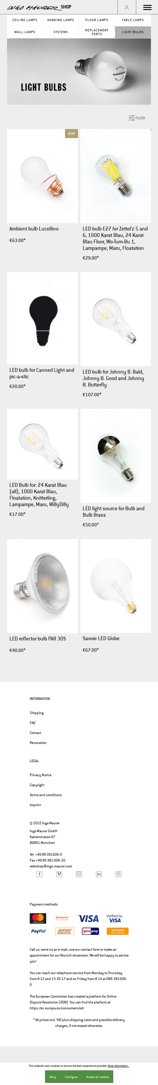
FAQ (32, 722)
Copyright (37, 785)
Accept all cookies (97, 1077)
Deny (52, 1077)
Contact (35, 732)
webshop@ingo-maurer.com (51, 866)
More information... (118, 1066)
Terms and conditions (46, 795)
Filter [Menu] (137, 117)
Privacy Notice (40, 775)
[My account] (126, 7)
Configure (71, 1077)
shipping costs (80, 1020)
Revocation (38, 742)
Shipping (37, 713)
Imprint (35, 805)
